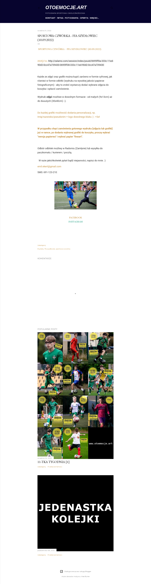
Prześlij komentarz (55, 467)
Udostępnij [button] (41, 245)
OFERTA (84, 18)
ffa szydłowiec (50, 249)
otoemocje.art (66, 7)
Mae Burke (85, 576)
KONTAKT (50, 18)
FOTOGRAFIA (71, 18)
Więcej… (94, 18)
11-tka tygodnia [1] (53, 462)
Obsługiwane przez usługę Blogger (75, 571)
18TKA (60, 18)
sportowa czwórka (63, 249)
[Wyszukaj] (112, 7)
